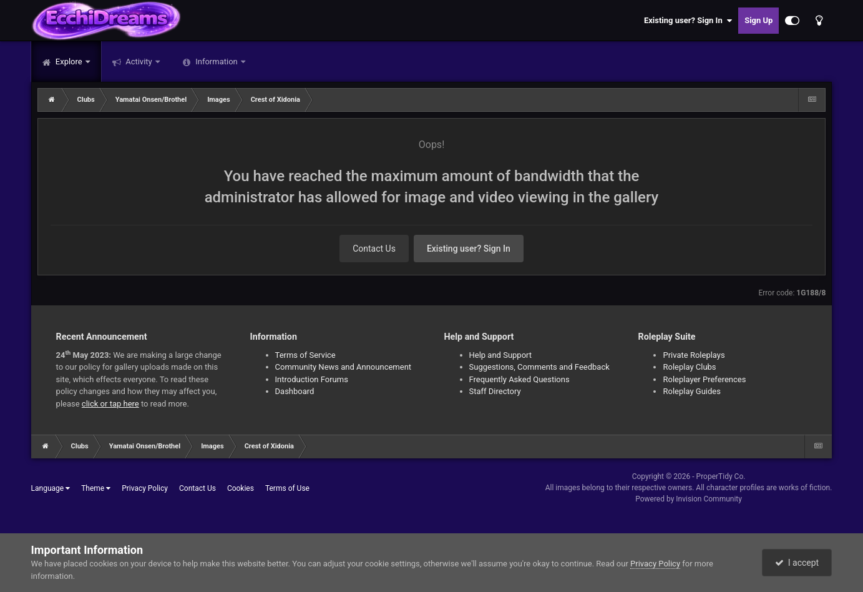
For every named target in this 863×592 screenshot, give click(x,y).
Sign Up (758, 20)
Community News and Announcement (343, 367)
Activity (139, 61)
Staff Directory (495, 391)
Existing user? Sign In (688, 20)
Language (51, 488)
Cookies (240, 488)
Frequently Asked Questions (519, 379)
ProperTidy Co (720, 476)
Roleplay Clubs (689, 367)
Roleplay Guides (691, 391)
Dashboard (294, 391)
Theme (95, 488)
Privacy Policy (145, 488)
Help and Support (500, 355)
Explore (69, 61)
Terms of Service (305, 355)
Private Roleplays (693, 355)
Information (216, 61)
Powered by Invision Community (688, 499)
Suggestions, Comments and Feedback (539, 367)
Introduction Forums (311, 379)
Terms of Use (287, 488)
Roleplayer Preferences (704, 379)
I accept (797, 563)
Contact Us (374, 249)
